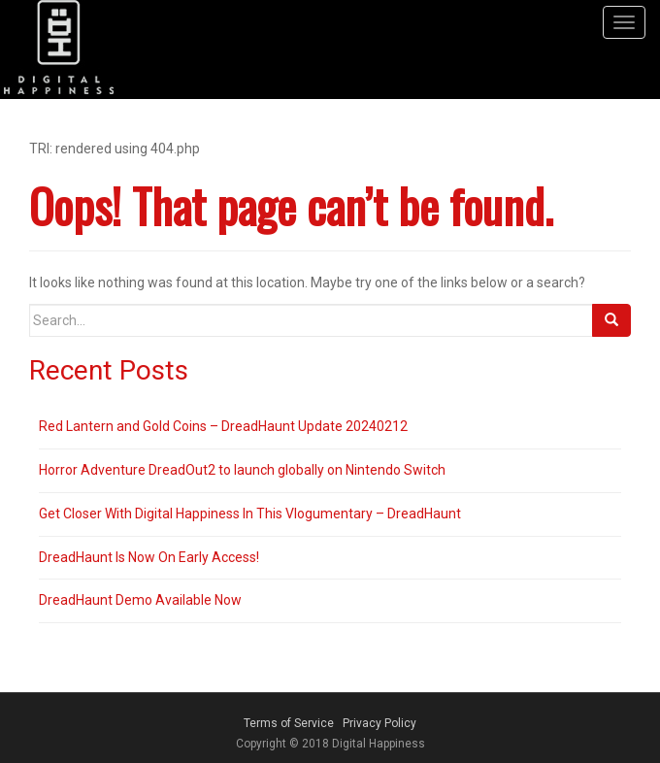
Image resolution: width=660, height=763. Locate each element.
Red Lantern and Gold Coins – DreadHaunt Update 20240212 (223, 426)
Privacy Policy (379, 723)
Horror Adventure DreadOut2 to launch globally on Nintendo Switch (242, 470)
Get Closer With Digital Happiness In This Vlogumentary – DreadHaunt (250, 513)
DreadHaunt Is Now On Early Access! (149, 557)
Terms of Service (289, 723)
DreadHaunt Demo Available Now (140, 600)
